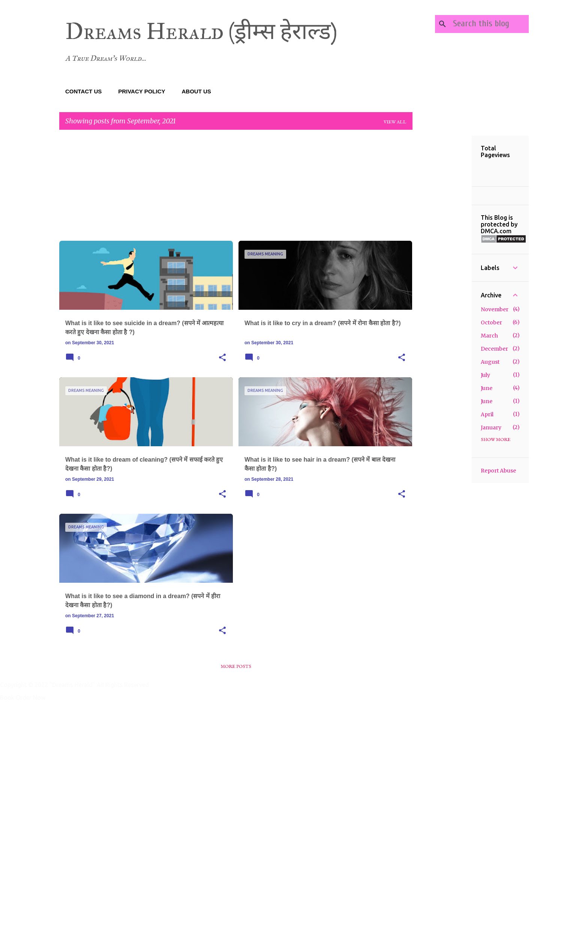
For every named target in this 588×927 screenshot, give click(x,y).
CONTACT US (83, 91)
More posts (236, 666)
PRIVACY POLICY (141, 91)
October (491, 322)
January (491, 427)
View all (395, 122)
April (487, 414)
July (485, 375)
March (489, 335)
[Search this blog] (489, 24)
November (494, 309)
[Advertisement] (235, 188)
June (486, 388)
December (494, 348)
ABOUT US (196, 91)
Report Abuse (498, 470)
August (490, 361)
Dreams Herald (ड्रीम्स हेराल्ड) (201, 31)
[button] (222, 358)
